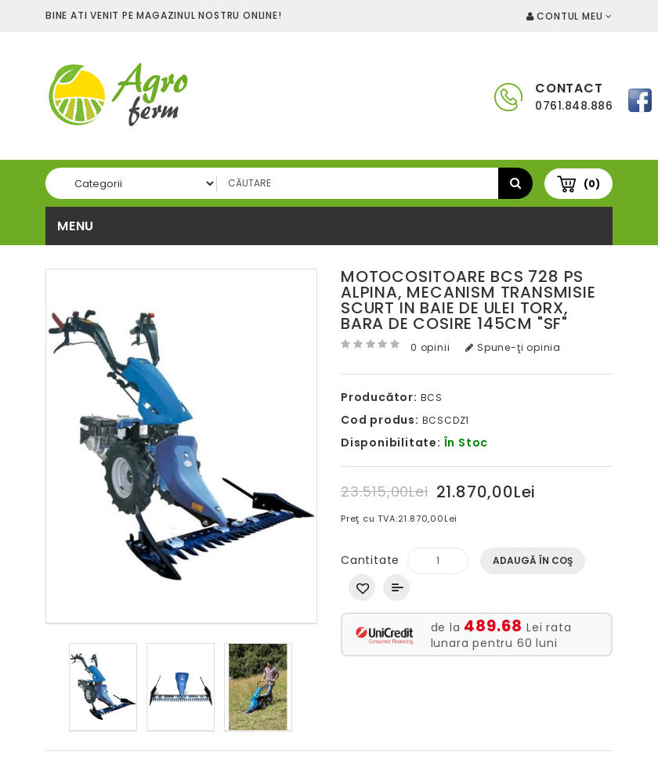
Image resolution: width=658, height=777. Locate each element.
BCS (432, 397)
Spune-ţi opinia (513, 347)
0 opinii (430, 347)
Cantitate (370, 560)
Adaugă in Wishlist (362, 587)
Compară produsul (396, 587)
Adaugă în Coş (533, 560)
